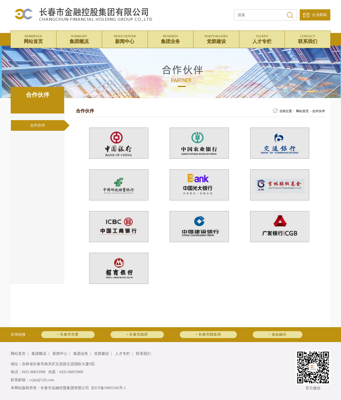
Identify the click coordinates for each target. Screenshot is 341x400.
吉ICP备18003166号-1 (108, 388)
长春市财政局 (208, 334)
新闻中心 (125, 38)
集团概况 (79, 38)
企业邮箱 (319, 15)
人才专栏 (262, 38)
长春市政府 (137, 334)
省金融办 (277, 334)
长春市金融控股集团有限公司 (64, 388)
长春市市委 (68, 334)
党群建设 (216, 38)
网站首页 (33, 38)
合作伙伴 (37, 125)
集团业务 (170, 38)
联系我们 (307, 38)
